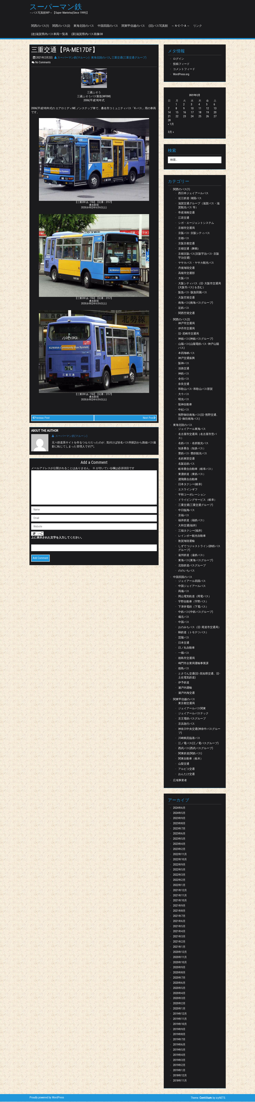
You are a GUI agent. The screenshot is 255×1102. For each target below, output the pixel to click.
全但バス (183, 379)
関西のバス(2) (61, 26)
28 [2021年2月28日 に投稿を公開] (169, 120)
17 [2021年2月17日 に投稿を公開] (192, 112)
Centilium (206, 1098)
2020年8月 (179, 972)
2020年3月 (179, 998)
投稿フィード (181, 64)
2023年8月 (179, 823)
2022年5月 (179, 870)
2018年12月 (180, 1075)
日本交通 (183, 643)
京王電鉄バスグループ (192, 718)
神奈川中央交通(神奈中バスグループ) (199, 731)
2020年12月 (180, 952)
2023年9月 (179, 818)
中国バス (183, 622)
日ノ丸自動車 (186, 648)
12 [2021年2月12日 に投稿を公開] (207, 108)
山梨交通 (183, 764)
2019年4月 (179, 1055)
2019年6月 (179, 1044)
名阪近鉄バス (186, 464)
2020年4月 (179, 993)
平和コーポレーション (192, 495)
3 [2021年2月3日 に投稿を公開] (191, 104)
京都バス (183, 238)
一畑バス (183, 653)
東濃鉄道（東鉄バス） (192, 474)
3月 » (171, 132)
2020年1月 (179, 1008)
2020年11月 (180, 957)
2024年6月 (179, 808)
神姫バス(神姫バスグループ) (195, 339)
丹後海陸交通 (186, 268)
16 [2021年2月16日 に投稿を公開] (184, 112)
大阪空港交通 (186, 297)
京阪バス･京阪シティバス (194, 233)
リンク (197, 26)
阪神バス (183, 363)
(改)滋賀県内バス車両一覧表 (49, 34)
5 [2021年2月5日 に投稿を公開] (206, 104)
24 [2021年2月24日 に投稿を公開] (192, 116)
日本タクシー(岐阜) (190, 484)
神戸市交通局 (186, 323)
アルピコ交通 (186, 769)
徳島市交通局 (186, 658)
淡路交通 (183, 368)
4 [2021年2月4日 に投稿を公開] (199, 104)
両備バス (183, 591)
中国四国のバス (108, 26)
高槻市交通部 (186, 273)
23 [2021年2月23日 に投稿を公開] (184, 116)
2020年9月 (179, 967)
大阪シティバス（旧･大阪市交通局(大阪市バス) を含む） (199, 285)
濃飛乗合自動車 (187, 479)
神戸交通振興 (186, 358)
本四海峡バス (186, 353)
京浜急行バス (186, 724)
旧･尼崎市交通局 (188, 333)
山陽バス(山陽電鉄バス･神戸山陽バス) (198, 346)
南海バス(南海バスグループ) (195, 303)
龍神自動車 (185, 404)
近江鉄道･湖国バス (190, 198)
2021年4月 (179, 931)
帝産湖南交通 (186, 212)
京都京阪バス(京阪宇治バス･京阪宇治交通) (198, 256)
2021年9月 (179, 906)
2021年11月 (180, 895)
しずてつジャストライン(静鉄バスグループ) (199, 548)
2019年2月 (179, 1065)
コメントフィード (184, 69)
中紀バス (183, 410)
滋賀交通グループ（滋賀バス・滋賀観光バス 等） (199, 205)
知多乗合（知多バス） (192, 448)
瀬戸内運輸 (185, 688)
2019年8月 (179, 1034)
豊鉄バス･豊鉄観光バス (192, 453)
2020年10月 (180, 962)
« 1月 (171, 124)
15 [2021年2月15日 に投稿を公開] (177, 112)
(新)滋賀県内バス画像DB (87, 34)
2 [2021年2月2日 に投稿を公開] (184, 104)
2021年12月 (180, 890)
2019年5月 (179, 1050)
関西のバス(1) (40, 26)
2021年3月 (179, 937)
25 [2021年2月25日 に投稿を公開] (200, 116)
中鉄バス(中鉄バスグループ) (195, 612)
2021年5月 (179, 926)
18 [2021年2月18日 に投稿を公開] (200, 112)
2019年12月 (180, 1014)
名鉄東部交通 (186, 458)
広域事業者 (180, 780)
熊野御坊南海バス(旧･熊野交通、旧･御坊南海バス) (198, 417)
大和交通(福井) (187, 525)
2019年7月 (179, 1039)
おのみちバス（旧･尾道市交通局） (199, 627)
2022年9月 (179, 864)
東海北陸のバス (84, 26)
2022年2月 (179, 880)
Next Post (149, 418)
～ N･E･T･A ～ (180, 26)
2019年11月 (180, 1019)
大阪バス (183, 278)
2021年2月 (179, 942)
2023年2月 (179, 849)
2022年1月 (179, 885)
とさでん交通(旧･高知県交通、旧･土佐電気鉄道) (199, 675)
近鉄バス (183, 308)
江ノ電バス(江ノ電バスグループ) (198, 743)
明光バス (183, 399)
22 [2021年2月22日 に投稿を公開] (177, 116)
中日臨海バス (186, 510)
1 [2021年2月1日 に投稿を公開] (176, 104)
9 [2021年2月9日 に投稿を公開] (184, 108)
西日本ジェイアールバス (193, 193)
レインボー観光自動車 (192, 536)
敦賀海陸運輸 (186, 541)
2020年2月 (179, 1003)
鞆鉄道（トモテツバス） (193, 632)
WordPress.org (181, 74)
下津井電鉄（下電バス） (193, 607)
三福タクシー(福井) (190, 531)
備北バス (183, 617)
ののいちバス (186, 571)
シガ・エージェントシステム (196, 223)
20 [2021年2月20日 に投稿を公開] (215, 112)
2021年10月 (180, 901)
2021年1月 (179, 947)
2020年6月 (179, 983)
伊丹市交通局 (186, 328)
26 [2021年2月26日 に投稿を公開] (207, 116)
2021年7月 (179, 916)
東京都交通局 (186, 703)
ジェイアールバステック (193, 713)
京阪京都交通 (186, 243)
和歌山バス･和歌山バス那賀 (195, 389)
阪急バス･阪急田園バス (192, 292)
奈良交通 (183, 384)
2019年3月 (179, 1060)
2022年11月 (180, 854)
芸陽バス (183, 637)
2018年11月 (180, 1081)
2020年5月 (179, 988)
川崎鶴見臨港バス (189, 738)
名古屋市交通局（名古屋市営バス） (197, 436)
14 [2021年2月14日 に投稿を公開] (169, 112)
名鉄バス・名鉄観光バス (193, 443)
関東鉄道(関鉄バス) (190, 753)
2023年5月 (179, 839)
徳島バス (183, 668)
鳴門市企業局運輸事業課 (193, 663)
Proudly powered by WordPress (46, 1097)
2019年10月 (180, 1024)
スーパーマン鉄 (56, 7)
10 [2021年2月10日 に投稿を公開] (192, 108)
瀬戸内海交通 (186, 693)
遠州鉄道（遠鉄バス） (192, 555)
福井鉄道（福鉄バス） (192, 520)
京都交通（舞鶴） (189, 249)
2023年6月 (179, 834)
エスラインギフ (187, 490)
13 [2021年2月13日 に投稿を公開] (215, 108)
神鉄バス (183, 373)
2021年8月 (179, 911)
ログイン (178, 59)
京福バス (183, 515)
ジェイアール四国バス (192, 581)
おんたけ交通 (186, 774)
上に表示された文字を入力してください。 (57, 538)
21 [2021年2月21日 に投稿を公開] (169, 116)
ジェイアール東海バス (192, 429)
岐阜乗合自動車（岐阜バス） (196, 469)
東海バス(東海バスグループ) (195, 560)
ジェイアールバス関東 (192, 708)
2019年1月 (179, 1070)
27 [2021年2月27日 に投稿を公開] (215, 116)
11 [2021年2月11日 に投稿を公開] (200, 108)
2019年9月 (179, 1029)
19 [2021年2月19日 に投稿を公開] (207, 112)
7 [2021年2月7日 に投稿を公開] (168, 108)
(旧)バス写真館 (158, 26)
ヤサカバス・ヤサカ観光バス (196, 263)
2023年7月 (179, 828)
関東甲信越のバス (133, 26)
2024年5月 (179, 813)
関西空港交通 (186, 313)
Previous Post (41, 418)
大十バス (183, 394)
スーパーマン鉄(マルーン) (71, 57)
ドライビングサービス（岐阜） (197, 500)
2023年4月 (179, 844)
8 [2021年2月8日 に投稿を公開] (176, 108)
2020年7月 (179, 978)
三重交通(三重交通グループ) (129, 57)
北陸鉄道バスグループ (192, 565)
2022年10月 (180, 859)
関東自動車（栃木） (190, 758)
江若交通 (183, 218)
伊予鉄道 (183, 683)
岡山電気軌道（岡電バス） (194, 596)
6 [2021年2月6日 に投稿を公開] (214, 104)
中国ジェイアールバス (192, 586)
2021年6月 (179, 921)
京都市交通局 (186, 228)
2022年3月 (179, 875)
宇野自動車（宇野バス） (193, 601)
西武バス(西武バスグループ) (195, 748)
